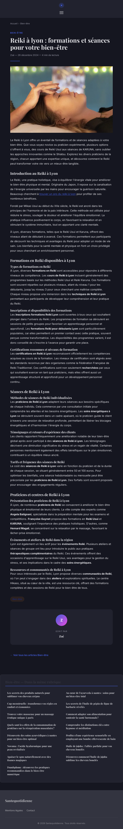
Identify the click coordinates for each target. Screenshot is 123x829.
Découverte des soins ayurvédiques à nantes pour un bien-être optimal (32, 737)
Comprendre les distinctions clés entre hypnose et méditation (87, 726)
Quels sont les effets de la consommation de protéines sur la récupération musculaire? (31, 726)
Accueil (13, 23)
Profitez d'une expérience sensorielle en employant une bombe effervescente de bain (90, 737)
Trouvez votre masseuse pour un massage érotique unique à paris (30, 716)
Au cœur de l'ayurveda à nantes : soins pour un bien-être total (90, 694)
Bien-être (25, 23)
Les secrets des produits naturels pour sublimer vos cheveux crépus (28, 694)
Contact (31, 810)
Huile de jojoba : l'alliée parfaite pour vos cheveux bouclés (89, 747)
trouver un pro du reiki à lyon (57, 194)
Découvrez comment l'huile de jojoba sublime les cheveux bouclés (86, 758)
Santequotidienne (18, 800)
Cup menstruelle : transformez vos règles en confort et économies (32, 705)
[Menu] (61, 12)
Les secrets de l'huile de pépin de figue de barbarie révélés (89, 705)
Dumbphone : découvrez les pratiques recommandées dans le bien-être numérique (28, 771)
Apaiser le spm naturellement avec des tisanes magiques (29, 758)
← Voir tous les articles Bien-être (29, 655)
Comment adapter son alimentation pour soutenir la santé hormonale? (89, 716)
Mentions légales (14, 810)
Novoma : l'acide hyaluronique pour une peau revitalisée (29, 747)
